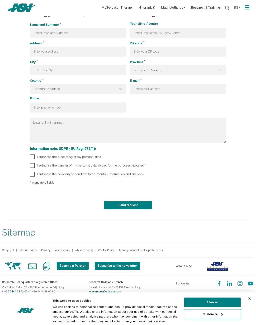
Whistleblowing (84, 250)
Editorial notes (28, 250)
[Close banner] (249, 283)
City (34, 62)
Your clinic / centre (144, 23)
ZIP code (137, 43)
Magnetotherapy (173, 7)
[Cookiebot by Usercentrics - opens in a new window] (25, 317)
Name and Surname (45, 24)
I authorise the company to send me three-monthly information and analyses (90, 174)
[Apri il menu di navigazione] (247, 7)
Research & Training (205, 7)
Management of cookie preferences (141, 250)
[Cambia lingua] (236, 8)
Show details (61, 317)
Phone (34, 98)
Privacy (45, 250)
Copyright (8, 250)
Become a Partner (73, 266)
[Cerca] (227, 8)
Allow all (212, 287)
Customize (213, 298)
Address (37, 43)
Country (37, 80)
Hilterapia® (147, 7)
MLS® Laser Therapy (117, 7)
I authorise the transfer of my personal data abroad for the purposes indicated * (91, 165)
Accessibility (62, 250)
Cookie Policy (106, 250)
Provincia (137, 62)
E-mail (136, 80)
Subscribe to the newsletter (118, 266)
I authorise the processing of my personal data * (70, 157)
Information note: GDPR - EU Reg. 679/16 (63, 148)
